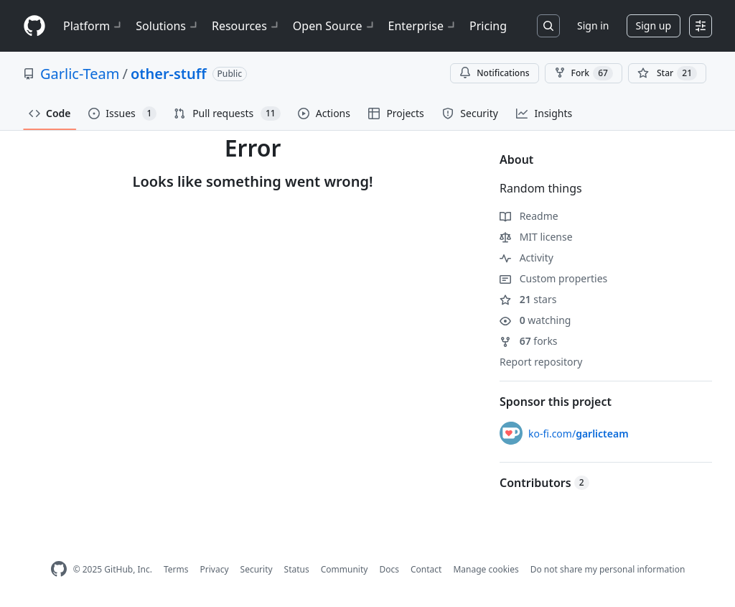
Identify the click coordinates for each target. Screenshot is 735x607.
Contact (426, 569)
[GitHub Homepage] (58, 569)
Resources (246, 26)
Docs (389, 569)
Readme (529, 216)
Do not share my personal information (607, 569)
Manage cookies (485, 569)
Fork (583, 73)
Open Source (335, 26)
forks (529, 341)
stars (528, 299)
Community (344, 569)
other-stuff (169, 73)
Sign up (653, 25)
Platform (93, 26)
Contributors (544, 483)
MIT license (536, 237)
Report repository (541, 362)
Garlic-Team (80, 73)
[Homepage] (34, 26)
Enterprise (423, 26)
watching (535, 320)
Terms (176, 569)
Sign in (593, 25)
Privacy (214, 569)
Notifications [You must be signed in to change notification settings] (494, 73)
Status (296, 569)
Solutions (168, 26)
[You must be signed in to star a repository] (667, 73)
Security (256, 569)
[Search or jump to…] (548, 26)
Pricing (488, 26)
